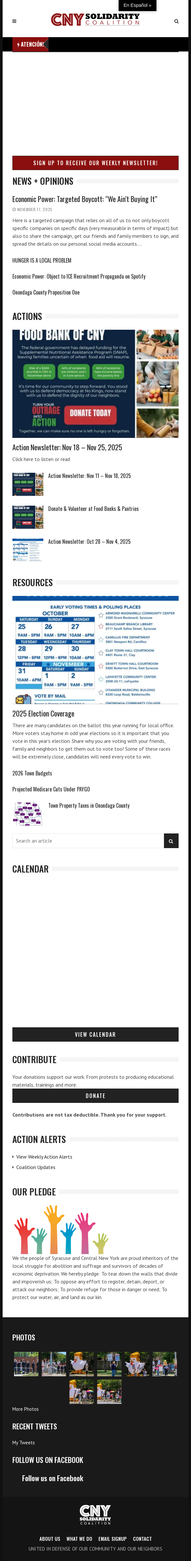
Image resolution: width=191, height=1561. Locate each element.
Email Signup (112, 1538)
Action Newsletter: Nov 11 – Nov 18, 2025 (89, 476)
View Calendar (95, 1034)
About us (49, 1538)
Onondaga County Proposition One (46, 292)
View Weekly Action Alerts (44, 1156)
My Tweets (23, 1442)
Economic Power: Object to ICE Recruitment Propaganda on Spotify (78, 276)
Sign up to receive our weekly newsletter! (95, 163)
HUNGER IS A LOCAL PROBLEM (41, 260)
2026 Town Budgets (32, 773)
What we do (79, 1538)
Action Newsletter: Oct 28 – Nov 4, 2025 (89, 541)
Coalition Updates (35, 1167)
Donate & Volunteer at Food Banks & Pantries (93, 509)
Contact (142, 1538)
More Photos (25, 1409)
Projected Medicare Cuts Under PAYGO (51, 789)
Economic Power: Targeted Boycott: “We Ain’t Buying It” (84, 199)
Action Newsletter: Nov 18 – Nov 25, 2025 (67, 447)
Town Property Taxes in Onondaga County (88, 805)
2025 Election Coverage (43, 713)
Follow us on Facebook (47, 1459)
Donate (96, 1096)
